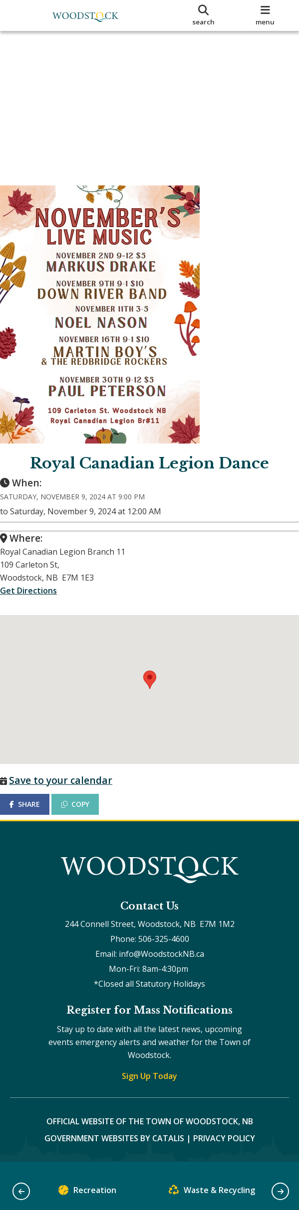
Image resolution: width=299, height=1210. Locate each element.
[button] (21, 1191)
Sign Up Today (149, 1085)
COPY (85, 804)
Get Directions (38, 600)
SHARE (34, 804)
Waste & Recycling (212, 1192)
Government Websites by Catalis (114, 1148)
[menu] (265, 15)
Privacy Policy (224, 1148)
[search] (204, 15)
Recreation (87, 1192)
